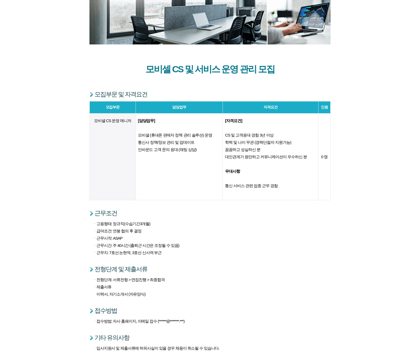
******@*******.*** (171, 321)
